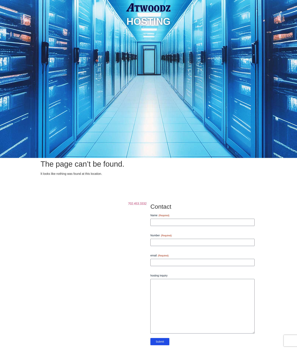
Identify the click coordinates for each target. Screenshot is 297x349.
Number (161, 235)
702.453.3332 (137, 203)
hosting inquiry (158, 275)
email (159, 255)
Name (159, 215)
